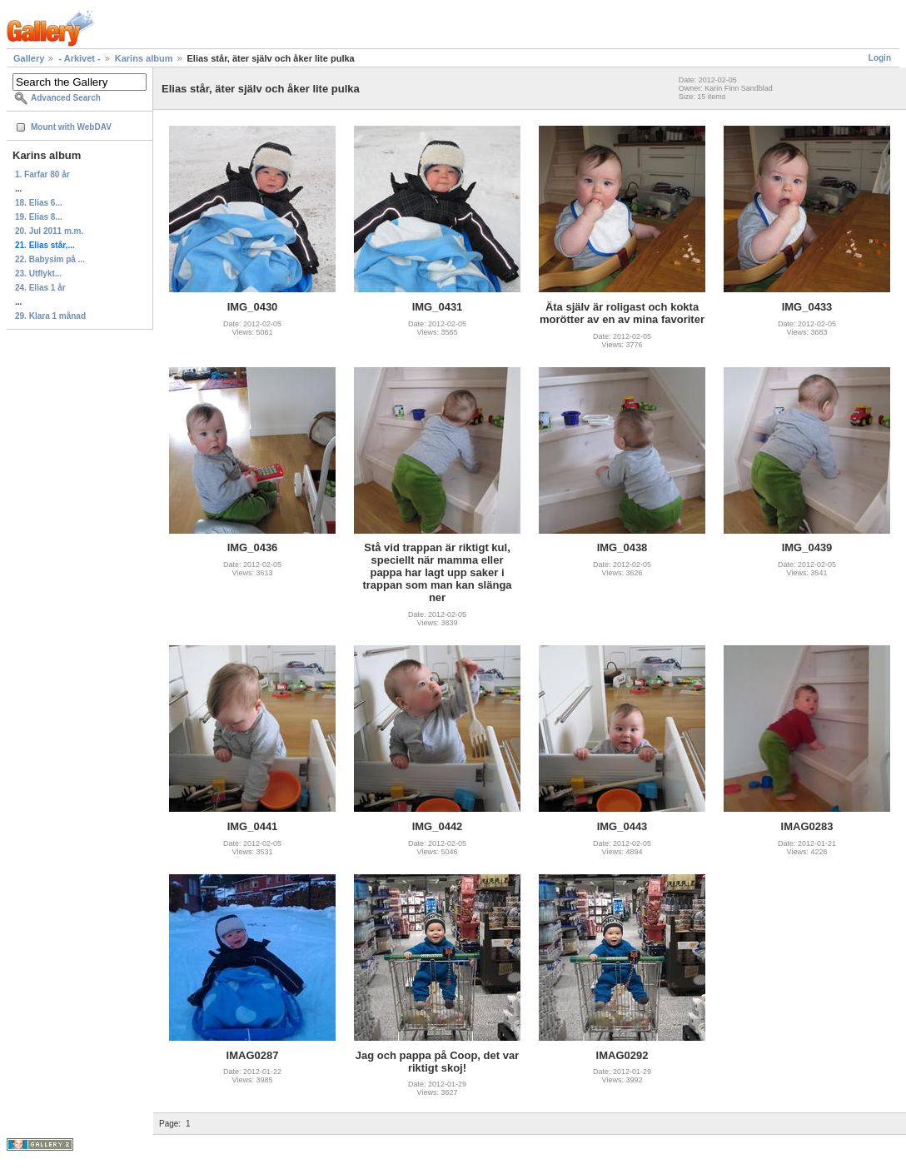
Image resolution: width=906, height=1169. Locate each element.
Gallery (28, 58)
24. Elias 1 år (40, 287)
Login (880, 57)
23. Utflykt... (38, 273)
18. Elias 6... (38, 202)
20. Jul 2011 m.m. (49, 231)
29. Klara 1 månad (50, 316)
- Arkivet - (80, 58)
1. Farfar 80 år (42, 174)
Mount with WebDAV (71, 127)
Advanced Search (66, 97)
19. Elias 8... (38, 216)
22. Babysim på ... (50, 259)
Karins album (144, 58)
